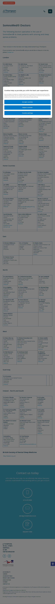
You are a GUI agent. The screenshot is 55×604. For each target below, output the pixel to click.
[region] (27, 102)
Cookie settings (27, 113)
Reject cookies (27, 107)
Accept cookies (27, 102)
